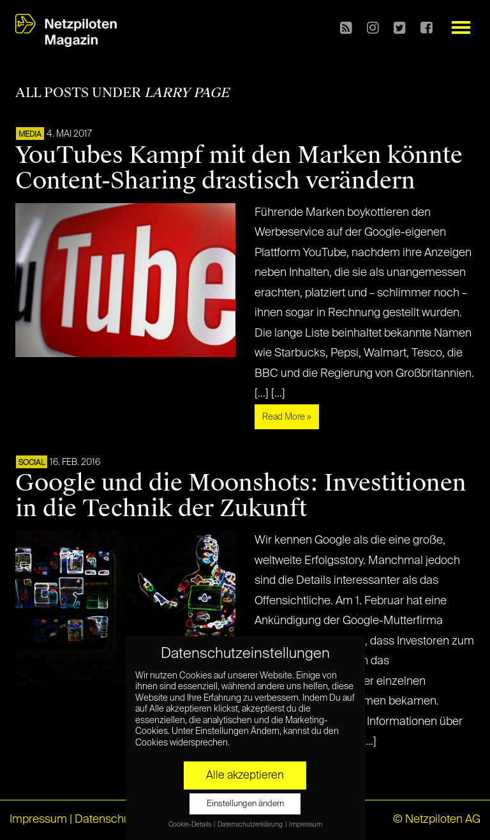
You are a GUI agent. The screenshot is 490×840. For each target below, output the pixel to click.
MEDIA (30, 135)
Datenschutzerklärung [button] (251, 824)
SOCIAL (32, 463)
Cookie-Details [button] (190, 824)
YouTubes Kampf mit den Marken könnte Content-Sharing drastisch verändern (239, 168)
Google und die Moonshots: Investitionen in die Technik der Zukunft (240, 495)
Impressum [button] (305, 824)
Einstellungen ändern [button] (245, 804)
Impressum (38, 819)
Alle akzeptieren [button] (245, 775)
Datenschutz (107, 819)
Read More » (286, 417)
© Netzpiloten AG (436, 819)
